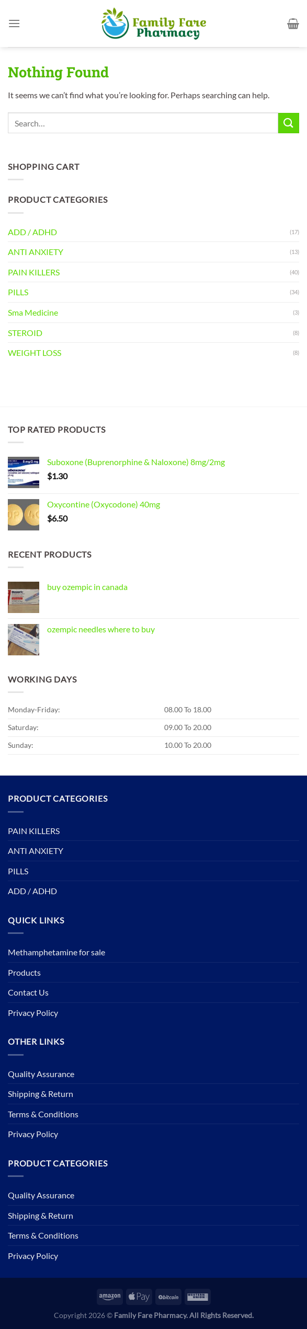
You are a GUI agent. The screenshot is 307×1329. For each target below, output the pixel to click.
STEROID (25, 333)
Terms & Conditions (43, 1114)
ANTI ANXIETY (35, 252)
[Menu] (14, 23)
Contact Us (28, 992)
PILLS (18, 292)
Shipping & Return (40, 1094)
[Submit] (288, 123)
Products (24, 972)
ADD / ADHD (32, 232)
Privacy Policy (33, 1013)
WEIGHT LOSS (34, 352)
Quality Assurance (41, 1074)
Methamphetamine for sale (56, 952)
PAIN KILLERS (34, 272)
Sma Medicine (33, 312)
